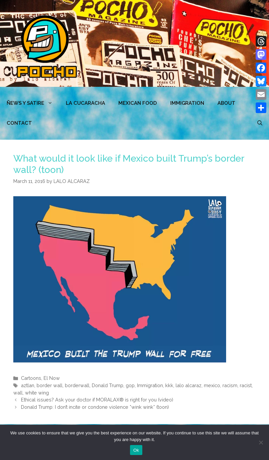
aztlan (27, 385)
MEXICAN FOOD (137, 103)
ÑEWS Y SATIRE (33, 103)
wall (18, 392)
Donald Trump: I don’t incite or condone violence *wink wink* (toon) (95, 407)
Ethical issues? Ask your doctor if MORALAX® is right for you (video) (97, 399)
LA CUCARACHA (85, 103)
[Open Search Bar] (260, 123)
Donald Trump (107, 385)
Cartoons (31, 378)
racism (229, 385)
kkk (169, 385)
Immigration (187, 103)
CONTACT (19, 123)
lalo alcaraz (189, 385)
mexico (212, 385)
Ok (136, 450)
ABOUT (226, 103)
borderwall (77, 385)
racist (246, 385)
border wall (50, 385)
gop (130, 385)
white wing (37, 392)
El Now (52, 378)
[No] (260, 442)
